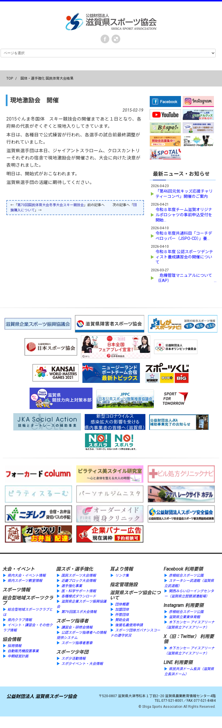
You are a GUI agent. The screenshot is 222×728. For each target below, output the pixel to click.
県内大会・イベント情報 (27, 575)
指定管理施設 (124, 584)
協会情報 (11, 639)
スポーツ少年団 (72, 652)
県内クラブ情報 (20, 620)
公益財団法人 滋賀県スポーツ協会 (41, 696)
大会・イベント (18, 569)
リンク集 (122, 575)
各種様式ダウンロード (78, 596)
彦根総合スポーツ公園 (186, 575)
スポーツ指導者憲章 (76, 643)
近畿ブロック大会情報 (78, 581)
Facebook (105, 39)
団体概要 (122, 604)
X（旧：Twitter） (181, 636)
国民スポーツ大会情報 (78, 575)
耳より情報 (121, 569)
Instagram (174, 605)
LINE (168, 662)
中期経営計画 (18, 656)
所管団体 (122, 615)
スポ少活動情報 (73, 658)
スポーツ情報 (16, 589)
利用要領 (193, 569)
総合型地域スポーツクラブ (27, 600)
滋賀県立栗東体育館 (184, 617)
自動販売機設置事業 (23, 651)
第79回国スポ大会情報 (79, 612)
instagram (116, 39)
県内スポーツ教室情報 (25, 581)
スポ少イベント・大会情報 (82, 664)
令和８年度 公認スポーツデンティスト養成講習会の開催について (184, 256)
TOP (9, 78)
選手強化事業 (71, 586)
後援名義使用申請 (129, 625)
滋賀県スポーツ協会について (135, 595)
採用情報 (14, 646)
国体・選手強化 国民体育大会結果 (47, 78)
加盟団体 (122, 609)
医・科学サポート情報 (78, 591)
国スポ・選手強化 (74, 569)
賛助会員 (122, 620)
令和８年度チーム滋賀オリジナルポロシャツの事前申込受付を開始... (184, 214)
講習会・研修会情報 (76, 627)
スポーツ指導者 (72, 621)
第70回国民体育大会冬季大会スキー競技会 (50, 205)
